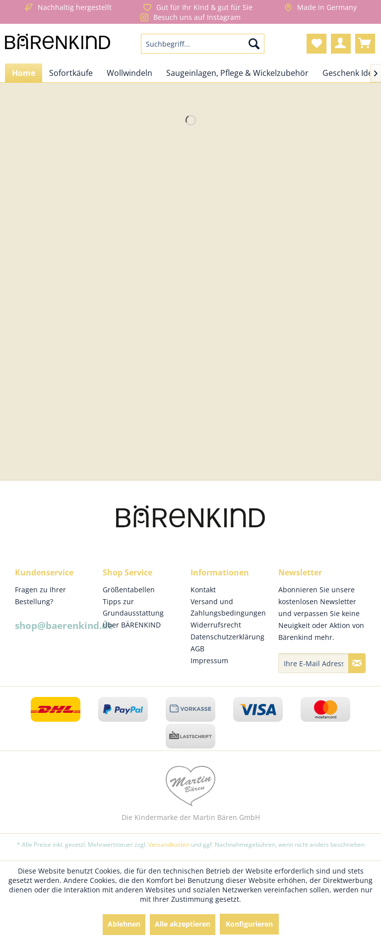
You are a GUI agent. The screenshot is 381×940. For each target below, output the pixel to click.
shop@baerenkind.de (64, 625)
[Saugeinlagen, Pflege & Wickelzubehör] (237, 72)
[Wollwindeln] (129, 72)
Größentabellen (129, 589)
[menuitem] (203, 44)
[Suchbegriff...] (203, 44)
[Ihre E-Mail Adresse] (313, 663)
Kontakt (203, 589)
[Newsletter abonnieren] (357, 663)
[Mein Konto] (341, 44)
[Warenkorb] (365, 44)
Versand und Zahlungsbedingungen (228, 607)
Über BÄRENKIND (132, 624)
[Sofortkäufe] (71, 72)
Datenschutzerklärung (227, 636)
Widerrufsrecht (215, 624)
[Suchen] (254, 44)
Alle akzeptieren (182, 924)
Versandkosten (169, 844)
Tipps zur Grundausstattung (133, 607)
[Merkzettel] (316, 44)
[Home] (23, 72)
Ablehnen (124, 924)
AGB (197, 648)
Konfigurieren (249, 924)
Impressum (209, 660)
